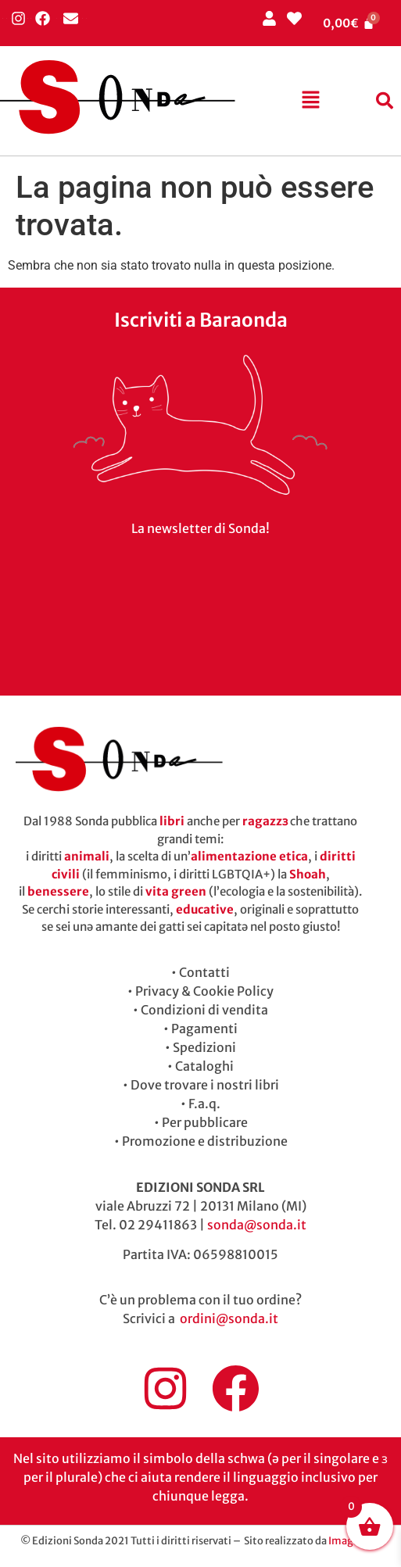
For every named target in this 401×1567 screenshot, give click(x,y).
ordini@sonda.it (229, 1318)
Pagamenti (204, 1028)
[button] (310, 101)
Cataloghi (204, 1066)
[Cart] (348, 23)
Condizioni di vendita (204, 1010)
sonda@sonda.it (256, 1224)
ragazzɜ (265, 821)
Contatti (204, 972)
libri (171, 821)
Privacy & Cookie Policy (204, 991)
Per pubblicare (205, 1122)
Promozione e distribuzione (205, 1141)
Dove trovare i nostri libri (205, 1085)
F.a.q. (204, 1103)
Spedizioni (204, 1047)
